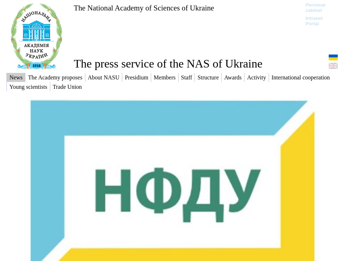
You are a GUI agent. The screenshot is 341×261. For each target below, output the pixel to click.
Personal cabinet (315, 7)
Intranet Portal (314, 21)
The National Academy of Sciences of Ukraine (144, 8)
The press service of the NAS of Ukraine (168, 63)
